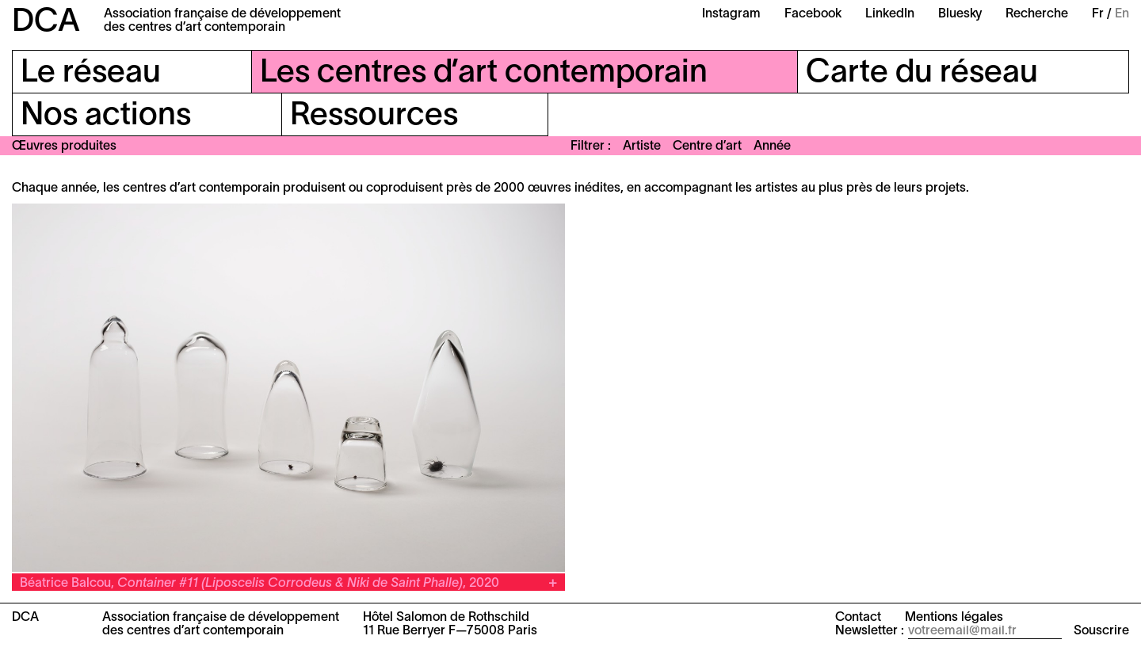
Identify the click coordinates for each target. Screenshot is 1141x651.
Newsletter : (869, 631)
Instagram (731, 14)
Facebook (812, 14)
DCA (46, 22)
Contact (858, 617)
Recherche (1037, 14)
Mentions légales (954, 617)
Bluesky (960, 14)
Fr (1098, 14)
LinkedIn (889, 14)
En (1122, 14)
